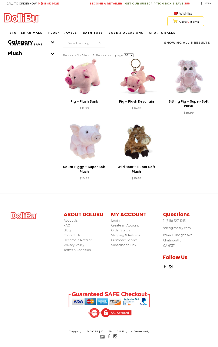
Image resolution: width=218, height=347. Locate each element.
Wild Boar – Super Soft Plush (136, 169)
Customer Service (124, 240)
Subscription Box (123, 245)
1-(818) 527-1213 (174, 221)
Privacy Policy (74, 245)
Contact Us (72, 235)
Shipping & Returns (125, 235)
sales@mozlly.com (177, 228)
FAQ (67, 225)
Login (207, 3)
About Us (70, 220)
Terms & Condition (77, 250)
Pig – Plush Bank (84, 101)
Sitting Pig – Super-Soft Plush (189, 103)
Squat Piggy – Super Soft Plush (84, 169)
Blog (67, 230)
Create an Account (125, 225)
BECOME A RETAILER (106, 3)
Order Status (120, 230)
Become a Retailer (78, 240)
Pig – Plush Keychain (136, 101)
